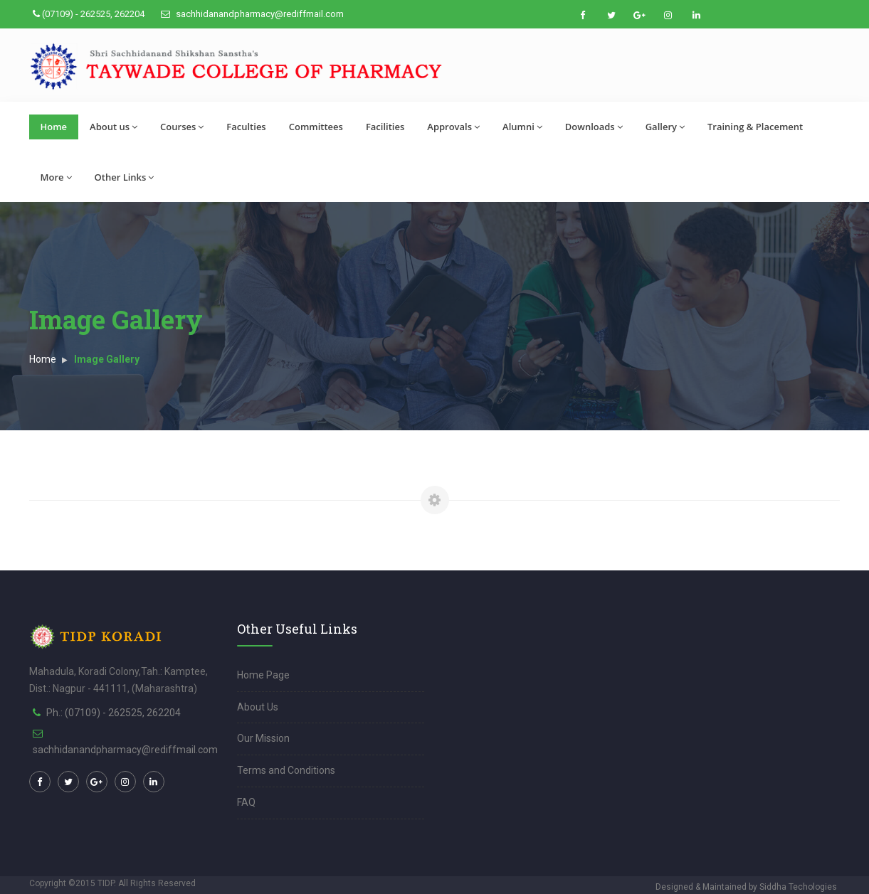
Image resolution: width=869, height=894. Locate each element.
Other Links (124, 177)
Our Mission (263, 738)
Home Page (263, 675)
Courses (182, 126)
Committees (316, 126)
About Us (257, 707)
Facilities (385, 126)
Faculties (245, 126)
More (56, 177)
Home (54, 126)
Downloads (594, 126)
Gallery (665, 126)
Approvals (453, 126)
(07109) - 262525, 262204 (88, 14)
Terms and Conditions (286, 770)
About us (113, 126)
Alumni (522, 126)
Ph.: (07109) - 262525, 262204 (113, 712)
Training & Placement (755, 126)
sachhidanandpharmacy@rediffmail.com (252, 14)
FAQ (246, 802)
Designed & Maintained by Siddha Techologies (746, 887)
